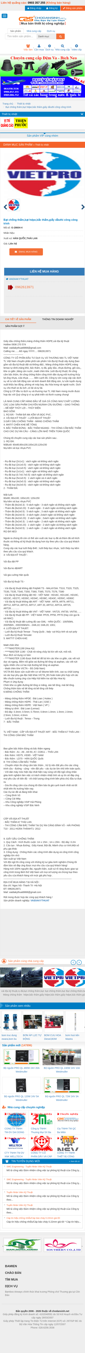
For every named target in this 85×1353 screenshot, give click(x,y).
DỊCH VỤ (11, 1286)
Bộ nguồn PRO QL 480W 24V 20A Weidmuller (22, 1070)
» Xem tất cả (74, 1161)
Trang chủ (8, 103)
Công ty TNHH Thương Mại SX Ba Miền (41, 1130)
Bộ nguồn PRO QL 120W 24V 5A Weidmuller (21, 1098)
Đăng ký (52, 8)
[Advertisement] (42, 932)
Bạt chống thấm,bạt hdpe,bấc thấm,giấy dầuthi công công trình (38, 107)
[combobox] (55, 36)
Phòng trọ (21, 1332)
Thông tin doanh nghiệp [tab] (57, 319)
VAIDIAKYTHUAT (17, 279)
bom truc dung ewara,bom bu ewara (9, 1037)
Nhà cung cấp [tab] (34, 31)
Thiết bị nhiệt (23, 103)
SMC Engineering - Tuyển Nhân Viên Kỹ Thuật (29, 1166)
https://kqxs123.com (58, 1332)
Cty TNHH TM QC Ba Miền (66, 1130)
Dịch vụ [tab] (51, 31)
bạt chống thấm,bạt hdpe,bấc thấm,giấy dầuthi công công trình (33, 993)
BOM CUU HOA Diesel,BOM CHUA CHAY (52, 1037)
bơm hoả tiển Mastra (72, 1037)
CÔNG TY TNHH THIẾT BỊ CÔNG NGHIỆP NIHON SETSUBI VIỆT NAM (68, 1154)
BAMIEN (11, 1266)
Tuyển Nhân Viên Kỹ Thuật (20, 1192)
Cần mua (39, 47)
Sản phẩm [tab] (15, 31)
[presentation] (73, 962)
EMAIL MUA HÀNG (26, 251)
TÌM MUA (11, 1279)
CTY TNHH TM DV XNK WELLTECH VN (14, 1154)
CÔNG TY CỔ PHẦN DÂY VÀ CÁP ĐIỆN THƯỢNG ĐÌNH (41, 1154)
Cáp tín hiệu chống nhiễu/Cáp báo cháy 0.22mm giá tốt (33, 1218)
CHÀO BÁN (13, 1273)
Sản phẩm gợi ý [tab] (14, 326)
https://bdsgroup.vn (38, 1332)
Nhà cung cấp (62, 47)
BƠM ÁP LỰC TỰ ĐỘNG (32, 1037)
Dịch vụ (49, 47)
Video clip (77, 47)
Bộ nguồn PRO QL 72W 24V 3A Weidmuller (61, 1098)
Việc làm (28, 47)
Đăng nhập (34, 8)
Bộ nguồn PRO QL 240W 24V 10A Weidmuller (62, 1070)
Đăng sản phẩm (72, 8)
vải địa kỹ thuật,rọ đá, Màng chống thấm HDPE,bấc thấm (12, 993)
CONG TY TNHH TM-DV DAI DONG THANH (14, 1130)
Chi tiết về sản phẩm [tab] (18, 319)
